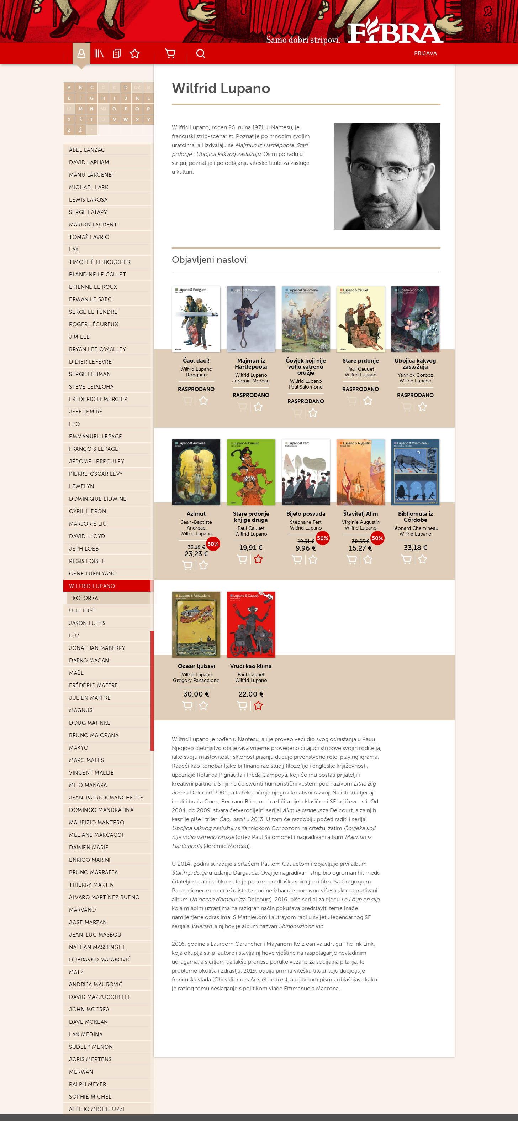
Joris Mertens (90, 1059)
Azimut (196, 513)
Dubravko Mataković (100, 959)
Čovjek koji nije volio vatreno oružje (306, 366)
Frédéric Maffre (93, 685)
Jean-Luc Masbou (95, 935)
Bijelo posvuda (306, 513)
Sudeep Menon (91, 1047)
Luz (74, 635)
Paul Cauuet (360, 369)
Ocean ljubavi (196, 666)
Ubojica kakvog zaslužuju (415, 363)
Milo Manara (88, 785)
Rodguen (196, 375)
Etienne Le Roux (93, 287)
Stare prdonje (361, 360)
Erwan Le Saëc (90, 299)
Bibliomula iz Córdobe (415, 516)
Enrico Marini (90, 860)
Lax (74, 249)
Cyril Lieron (87, 511)
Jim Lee (79, 337)
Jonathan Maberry (97, 648)
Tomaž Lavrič (89, 237)
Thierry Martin (91, 885)
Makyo (79, 748)
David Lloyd (87, 536)
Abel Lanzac (87, 150)
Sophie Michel (90, 1097)
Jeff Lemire (86, 411)
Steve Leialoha (91, 387)
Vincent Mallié (91, 773)
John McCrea (89, 1009)
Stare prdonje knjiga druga (251, 516)
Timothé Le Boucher (100, 262)
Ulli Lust (82, 611)
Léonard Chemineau (415, 528)
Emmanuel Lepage (95, 436)
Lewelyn (81, 486)
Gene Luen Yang (92, 573)
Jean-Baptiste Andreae (196, 525)
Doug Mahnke (90, 723)
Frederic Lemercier (98, 399)
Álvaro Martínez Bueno (104, 897)
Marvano (82, 910)
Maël (76, 673)
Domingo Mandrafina (101, 810)
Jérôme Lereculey (96, 461)
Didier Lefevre (90, 362)
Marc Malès (86, 760)
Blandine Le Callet (97, 274)
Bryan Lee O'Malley (97, 349)
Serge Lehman (90, 374)
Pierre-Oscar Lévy (96, 474)
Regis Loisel (87, 561)
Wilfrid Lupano (92, 586)
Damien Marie (89, 847)
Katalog (99, 53)
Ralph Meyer (87, 1084)
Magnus (80, 710)
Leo (74, 424)
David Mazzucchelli (99, 997)
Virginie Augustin (361, 522)
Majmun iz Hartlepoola (251, 363)
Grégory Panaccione (196, 680)
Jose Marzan (88, 922)
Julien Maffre (90, 698)
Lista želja (135, 53)
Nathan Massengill (97, 947)
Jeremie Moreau (251, 381)
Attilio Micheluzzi (97, 1109)
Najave (117, 53)
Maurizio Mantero (96, 822)
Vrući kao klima (251, 666)
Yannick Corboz (415, 375)
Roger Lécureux (93, 324)
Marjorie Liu (88, 524)
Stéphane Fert (306, 522)
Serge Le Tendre (93, 312)
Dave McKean (88, 1022)
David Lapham (89, 162)
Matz (76, 972)
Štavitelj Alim (360, 513)
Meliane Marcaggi (96, 835)
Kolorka (85, 598)
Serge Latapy (88, 212)
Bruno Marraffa (93, 872)
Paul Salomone (306, 387)
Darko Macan (89, 660)
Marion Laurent (93, 224)
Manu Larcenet (92, 175)
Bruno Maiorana (93, 735)
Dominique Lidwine (98, 499)
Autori (81, 53)
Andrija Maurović (96, 984)
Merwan (81, 1072)
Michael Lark (88, 187)
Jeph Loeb (84, 549)
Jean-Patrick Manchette (106, 797)
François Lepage (93, 449)
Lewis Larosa (88, 200)
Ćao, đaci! (196, 360)
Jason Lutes (87, 623)
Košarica (170, 53)
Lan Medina (85, 1034)
